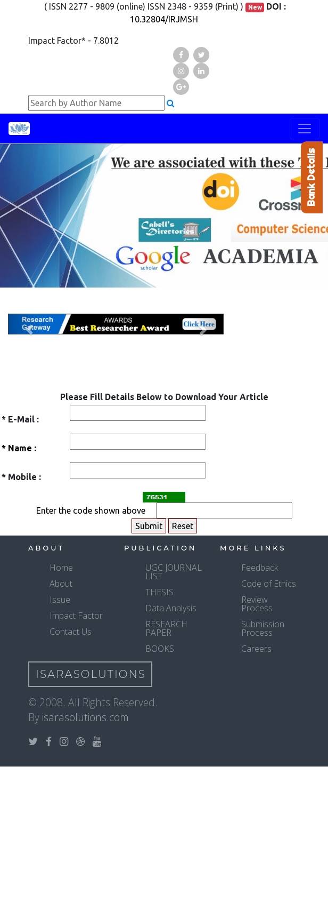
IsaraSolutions (91, 674)
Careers (256, 648)
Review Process (257, 604)
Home (61, 567)
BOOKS (159, 648)
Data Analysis (170, 608)
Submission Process (262, 628)
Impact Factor (76, 615)
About (61, 583)
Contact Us (71, 631)
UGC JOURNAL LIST (173, 572)
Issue (60, 599)
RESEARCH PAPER (166, 628)
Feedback (259, 567)
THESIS (159, 592)
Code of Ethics (268, 583)
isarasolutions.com (85, 717)
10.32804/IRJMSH (164, 19)
